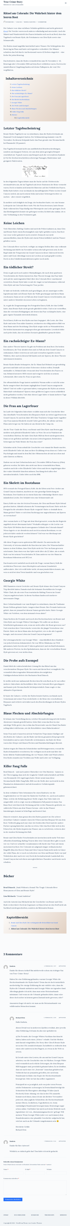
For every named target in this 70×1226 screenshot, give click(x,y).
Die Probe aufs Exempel (21, 105)
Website (49, 1169)
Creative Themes (36, 1223)
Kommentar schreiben (11, 1178)
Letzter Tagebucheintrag (21, 84)
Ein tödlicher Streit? (20, 90)
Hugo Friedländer (19, 1215)
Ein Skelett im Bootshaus (22, 99)
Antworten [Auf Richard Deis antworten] (62, 1017)
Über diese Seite (49, 1215)
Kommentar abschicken (13, 1199)
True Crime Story (13, 1)
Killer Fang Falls (18, 112)
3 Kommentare (42, 22)
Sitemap (6, 1215)
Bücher (15, 115)
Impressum (63, 1215)
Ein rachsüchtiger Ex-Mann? (23, 93)
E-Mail (27, 1169)
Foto (6, 31)
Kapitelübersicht (24, 118)
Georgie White (17, 102)
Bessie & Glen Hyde (30, 22)
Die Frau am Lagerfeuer (21, 96)
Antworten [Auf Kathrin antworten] (62, 966)
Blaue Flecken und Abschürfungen (26, 108)
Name (6, 1169)
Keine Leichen (17, 87)
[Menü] (65, 3)
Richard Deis (35, 1215)
